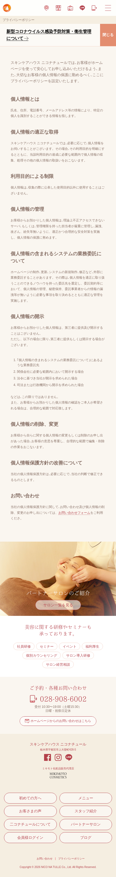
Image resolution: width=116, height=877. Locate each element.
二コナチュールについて (30, 824)
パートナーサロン (86, 824)
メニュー (85, 798)
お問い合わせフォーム (74, 513)
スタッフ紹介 (86, 811)
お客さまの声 (30, 811)
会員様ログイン (30, 837)
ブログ (85, 837)
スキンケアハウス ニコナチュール (58, 744)
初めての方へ (30, 798)
